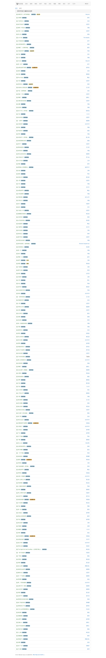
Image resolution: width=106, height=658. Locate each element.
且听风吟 (20, 217)
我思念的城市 (21, 240)
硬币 (19, 260)
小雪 (19, 180)
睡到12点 (20, 572)
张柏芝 (87, 546)
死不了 (19, 144)
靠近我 (19, 320)
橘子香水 (20, 237)
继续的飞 (20, 639)
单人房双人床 (21, 479)
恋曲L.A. (20, 622)
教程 (36, 3)
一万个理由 (21, 453)
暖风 (19, 459)
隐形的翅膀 (21, 499)
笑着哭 (19, 276)
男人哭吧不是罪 (22, 492)
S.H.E (87, 114)
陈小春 (87, 137)
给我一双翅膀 (21, 476)
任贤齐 (87, 24)
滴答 (19, 532)
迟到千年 (20, 496)
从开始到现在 (21, 220)
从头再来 (20, 389)
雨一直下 (20, 64)
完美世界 (20, 124)
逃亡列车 (20, 542)
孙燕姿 (87, 333)
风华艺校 (33, 14)
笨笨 (28, 263)
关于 (69, 3)
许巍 (88, 27)
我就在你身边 (21, 409)
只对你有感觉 (21, 356)
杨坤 (88, 516)
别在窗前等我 (21, 290)
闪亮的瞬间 (21, 193)
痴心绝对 (20, 406)
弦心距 (38, 14)
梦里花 (19, 473)
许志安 (87, 609)
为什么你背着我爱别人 (23, 609)
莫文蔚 (87, 177)
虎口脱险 (20, 403)
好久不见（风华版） (23, 110)
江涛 (88, 160)
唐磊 (88, 376)
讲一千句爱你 (21, 576)
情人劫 (19, 34)
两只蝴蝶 (20, 449)
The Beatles (86, 37)
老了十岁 (20, 645)
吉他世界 (32, 51)
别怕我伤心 (21, 247)
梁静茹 (87, 74)
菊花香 (19, 612)
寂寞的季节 (21, 190)
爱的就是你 (21, 147)
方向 (19, 183)
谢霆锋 (87, 120)
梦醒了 (19, 97)
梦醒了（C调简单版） (23, 47)
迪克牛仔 (87, 167)
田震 (88, 270)
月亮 (19, 280)
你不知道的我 (21, 625)
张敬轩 (87, 645)
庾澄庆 (87, 286)
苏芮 (88, 164)
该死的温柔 (21, 539)
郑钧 (88, 17)
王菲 (88, 207)
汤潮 (88, 526)
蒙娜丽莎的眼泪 (22, 213)
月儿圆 (19, 649)
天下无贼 (20, 436)
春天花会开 (21, 24)
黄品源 (87, 559)
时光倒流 (20, 230)
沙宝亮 (87, 273)
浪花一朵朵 (21, 31)
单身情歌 (20, 483)
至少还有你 (21, 336)
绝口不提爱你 (21, 350)
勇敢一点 (20, 257)
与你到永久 (21, 21)
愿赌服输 (20, 615)
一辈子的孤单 (21, 552)
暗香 (19, 273)
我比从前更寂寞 (22, 516)
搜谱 (31, 3)
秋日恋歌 (20, 340)
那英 (88, 47)
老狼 (88, 34)
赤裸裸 (19, 17)
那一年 (19, 250)
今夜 (19, 396)
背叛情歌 (20, 197)
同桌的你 (20, 130)
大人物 (19, 632)
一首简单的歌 (21, 296)
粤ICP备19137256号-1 (38, 654)
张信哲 (87, 220)
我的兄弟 (20, 629)
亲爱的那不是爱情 (22, 423)
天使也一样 (21, 210)
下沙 (19, 433)
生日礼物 (20, 160)
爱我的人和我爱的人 (23, 167)
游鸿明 (87, 343)
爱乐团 (87, 383)
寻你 (19, 519)
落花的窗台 (21, 376)
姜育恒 (87, 605)
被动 (19, 70)
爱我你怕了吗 (21, 605)
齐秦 (88, 51)
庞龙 (88, 313)
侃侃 (88, 532)
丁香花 (19, 556)
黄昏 (19, 263)
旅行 (19, 253)
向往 (19, 283)
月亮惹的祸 (21, 41)
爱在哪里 (20, 399)
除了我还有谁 (21, 602)
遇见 (19, 333)
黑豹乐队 (87, 566)
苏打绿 (87, 496)
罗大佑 (87, 157)
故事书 (19, 619)
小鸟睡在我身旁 (22, 486)
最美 (19, 173)
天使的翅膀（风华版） (23, 466)
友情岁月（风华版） (23, 137)
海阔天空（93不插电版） (24, 14)
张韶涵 (87, 423)
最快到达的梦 (21, 569)
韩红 (88, 280)
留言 (64, 3)
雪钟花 (19, 463)
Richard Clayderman (84, 243)
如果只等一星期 (22, 586)
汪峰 (88, 170)
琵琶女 (19, 559)
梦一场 (19, 509)
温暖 (19, 104)
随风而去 (20, 330)
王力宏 (87, 87)
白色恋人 (20, 429)
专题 (45, 3)
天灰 (19, 114)
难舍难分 (20, 456)
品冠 (88, 642)
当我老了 (20, 426)
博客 (59, 3)
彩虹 (19, 127)
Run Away (20, 77)
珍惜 (19, 310)
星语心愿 (20, 546)
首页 (26, 3)
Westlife (87, 443)
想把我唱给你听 (22, 140)
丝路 (19, 74)
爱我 (19, 343)
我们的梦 (20, 522)
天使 (19, 187)
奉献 (19, 164)
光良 (88, 54)
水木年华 (87, 124)
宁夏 (19, 439)
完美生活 (20, 200)
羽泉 (88, 173)
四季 (19, 380)
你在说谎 (20, 353)
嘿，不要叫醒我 (22, 582)
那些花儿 (20, 84)
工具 (74, 3)
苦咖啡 (19, 526)
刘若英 (87, 552)
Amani (19, 61)
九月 (19, 57)
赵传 (88, 257)
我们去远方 (21, 419)
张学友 (87, 67)
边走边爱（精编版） (23, 370)
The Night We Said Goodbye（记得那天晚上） (30, 549)
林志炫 (87, 213)
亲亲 (19, 489)
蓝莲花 (19, 107)
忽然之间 (20, 177)
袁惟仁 (87, 97)
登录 (86, 3)
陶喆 (88, 77)
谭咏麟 (87, 456)
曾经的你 (20, 150)
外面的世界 (21, 51)
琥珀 (19, 293)
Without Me (21, 306)
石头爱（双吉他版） (23, 413)
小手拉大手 (21, 393)
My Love (20, 443)
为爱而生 (20, 227)
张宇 (88, 41)
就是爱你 (20, 223)
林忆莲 (87, 336)
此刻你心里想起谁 (22, 87)
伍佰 (88, 21)
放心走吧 (20, 566)
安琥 (88, 466)
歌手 (40, 3)
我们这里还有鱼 (22, 154)
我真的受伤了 (21, 346)
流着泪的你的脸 (22, 100)
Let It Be (20, 37)
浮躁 (19, 326)
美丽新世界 (21, 300)
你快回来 (20, 363)
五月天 (87, 187)
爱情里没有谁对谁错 (23, 599)
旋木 (19, 207)
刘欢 (88, 389)
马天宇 (87, 539)
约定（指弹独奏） (22, 90)
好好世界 (20, 589)
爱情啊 (19, 579)
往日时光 (20, 313)
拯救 (19, 316)
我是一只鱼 (21, 94)
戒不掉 (19, 286)
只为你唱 (20, 502)
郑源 (88, 453)
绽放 (19, 170)
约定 (19, 54)
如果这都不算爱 (22, 67)
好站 (50, 3)
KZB (28, 260)
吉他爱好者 (34, 67)
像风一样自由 (21, 27)
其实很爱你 (21, 536)
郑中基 (87, 350)
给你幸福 (20, 117)
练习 (19, 203)
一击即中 (20, 120)
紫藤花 (19, 529)
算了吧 (19, 416)
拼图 (19, 642)
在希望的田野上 (22, 44)
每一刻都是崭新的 (22, 323)
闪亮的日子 (21, 157)
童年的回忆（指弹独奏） (24, 243)
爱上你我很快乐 (22, 360)
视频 (55, 3)
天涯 (19, 80)
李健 (88, 283)
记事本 (19, 373)
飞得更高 (20, 267)
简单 (19, 134)
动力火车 (87, 197)
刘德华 (87, 203)
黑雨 (19, 562)
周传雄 (87, 263)
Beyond (87, 14)
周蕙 (88, 506)
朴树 (88, 44)
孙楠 (88, 316)
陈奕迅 (87, 110)
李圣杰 (87, 406)
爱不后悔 (20, 270)
